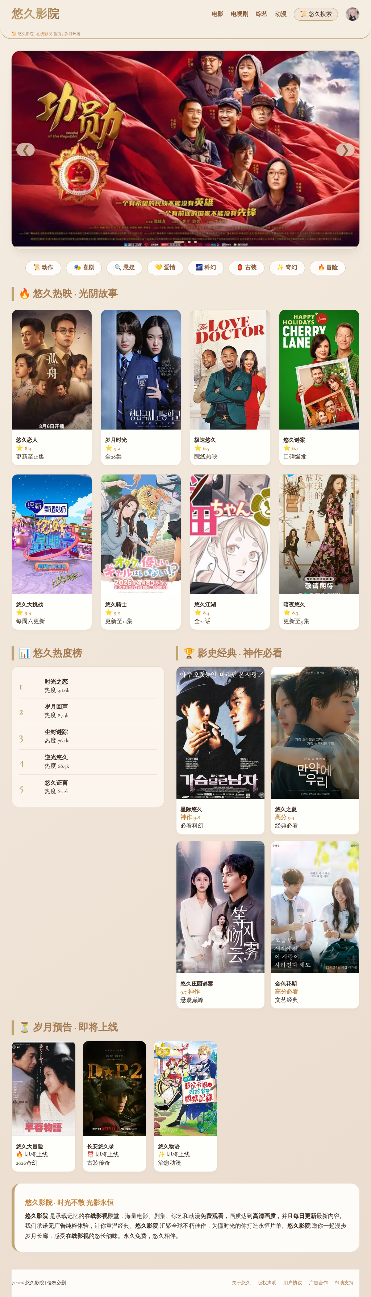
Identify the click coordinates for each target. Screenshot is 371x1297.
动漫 (281, 14)
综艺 (261, 14)
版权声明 (267, 1283)
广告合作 (318, 1283)
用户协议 (292, 1283)
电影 (217, 14)
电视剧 (239, 14)
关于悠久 (241, 1283)
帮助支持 (344, 1283)
